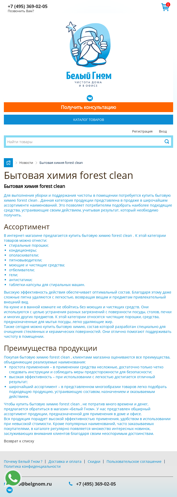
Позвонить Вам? (21, 11)
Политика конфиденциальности (32, 466)
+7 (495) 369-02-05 (27, 6)
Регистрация (142, 131)
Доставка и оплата (65, 461)
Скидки (94, 461)
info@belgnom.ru (32, 484)
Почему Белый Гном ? (23, 461)
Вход (163, 131)
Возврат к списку (19, 440)
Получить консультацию (88, 107)
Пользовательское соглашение (134, 461)
